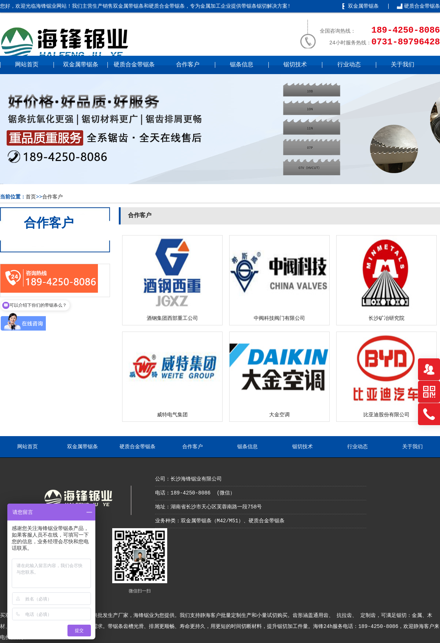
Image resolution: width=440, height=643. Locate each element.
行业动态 (349, 65)
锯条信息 (241, 65)
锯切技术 (295, 65)
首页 (31, 197)
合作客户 (187, 65)
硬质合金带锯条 (422, 6)
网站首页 (26, 65)
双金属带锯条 (363, 6)
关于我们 (402, 65)
